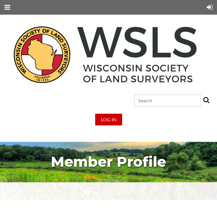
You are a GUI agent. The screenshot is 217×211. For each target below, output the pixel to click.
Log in (108, 119)
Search (206, 100)
